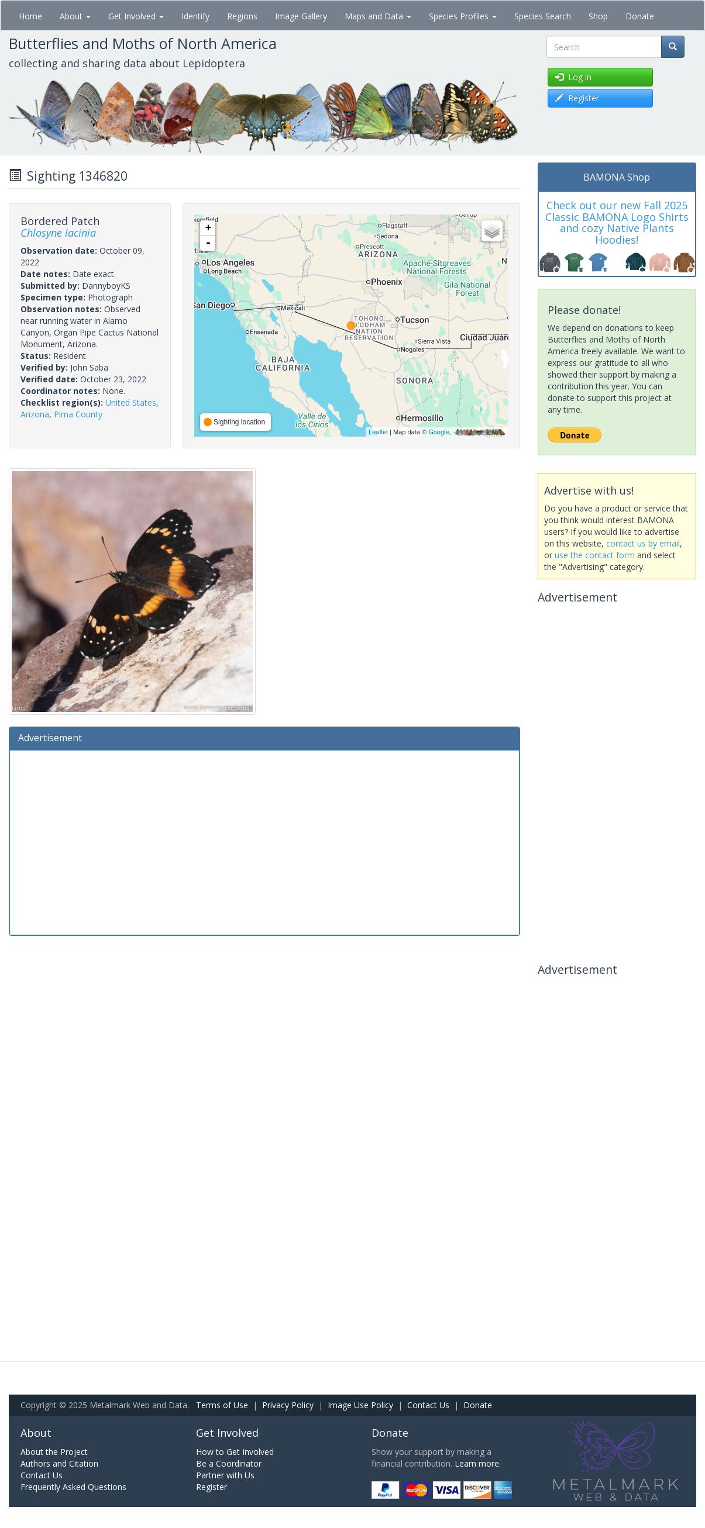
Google (438, 431)
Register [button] (577, 97)
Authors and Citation (59, 1463)
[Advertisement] (264, 841)
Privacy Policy (288, 1405)
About (75, 16)
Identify (195, 16)
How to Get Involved (235, 1451)
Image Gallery (301, 16)
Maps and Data (378, 16)
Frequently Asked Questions (73, 1486)
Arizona (34, 414)
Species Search (542, 16)
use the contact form (595, 555)
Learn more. (478, 1463)
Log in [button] (573, 76)
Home (30, 16)
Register (211, 1486)
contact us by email (643, 543)
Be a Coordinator (229, 1463)
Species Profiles (463, 16)
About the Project (54, 1451)
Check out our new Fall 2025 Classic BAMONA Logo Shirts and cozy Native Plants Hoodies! (617, 222)
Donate (639, 16)
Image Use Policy (360, 1405)
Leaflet (378, 431)
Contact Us (428, 1405)
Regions (242, 16)
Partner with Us (225, 1475)
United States (130, 402)
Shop (598, 16)
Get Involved (136, 16)
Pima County (78, 414)
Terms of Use (222, 1405)
